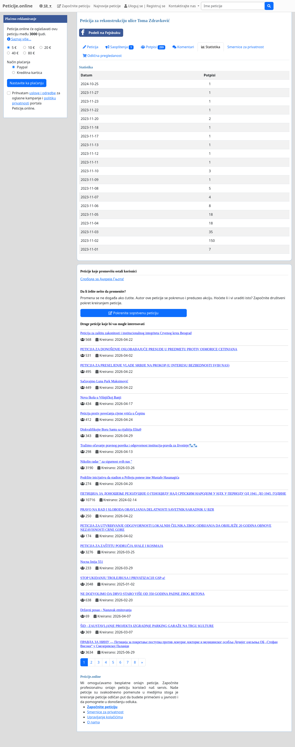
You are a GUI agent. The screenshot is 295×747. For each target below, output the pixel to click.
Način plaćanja (18, 189)
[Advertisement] (35, 76)
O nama (93, 722)
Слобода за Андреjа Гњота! (102, 279)
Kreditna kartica (29, 200)
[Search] (233, 6)
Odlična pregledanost (102, 55)
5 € (14, 175)
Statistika (210, 47)
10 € (31, 175)
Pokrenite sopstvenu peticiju (133, 313)
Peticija (90, 47)
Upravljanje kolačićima (105, 717)
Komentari (183, 47)
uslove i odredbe (42, 220)
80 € (31, 180)
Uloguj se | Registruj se (144, 6)
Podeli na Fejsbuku (99, 33)
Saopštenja (119, 47)
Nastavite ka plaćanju (27, 210)
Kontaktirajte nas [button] (183, 6)
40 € (15, 180)
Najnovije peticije (107, 6)
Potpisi (153, 47)
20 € (47, 175)
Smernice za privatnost (245, 47)
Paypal (22, 194)
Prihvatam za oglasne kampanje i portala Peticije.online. (36, 228)
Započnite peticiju (73, 6)
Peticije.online (18, 6)
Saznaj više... (19, 166)
